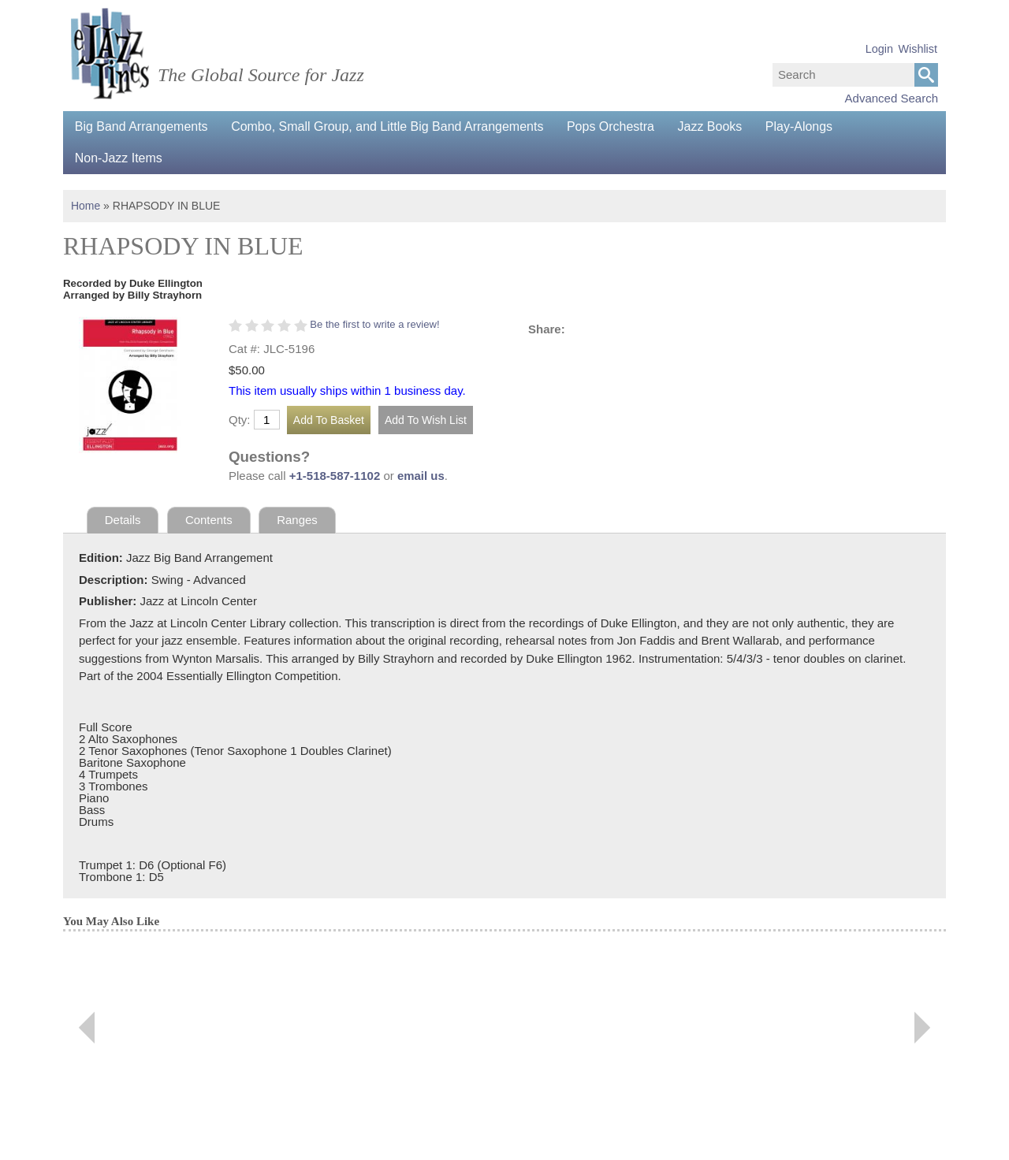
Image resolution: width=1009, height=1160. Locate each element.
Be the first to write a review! (375, 324)
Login (879, 49)
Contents (209, 519)
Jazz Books (711, 126)
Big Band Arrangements (141, 126)
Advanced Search (891, 98)
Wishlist (917, 49)
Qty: (240, 420)
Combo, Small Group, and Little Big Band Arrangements (388, 126)
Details (123, 519)
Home (85, 205)
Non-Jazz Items (118, 158)
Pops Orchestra (612, 126)
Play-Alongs (801, 126)
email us (421, 475)
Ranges (297, 519)
